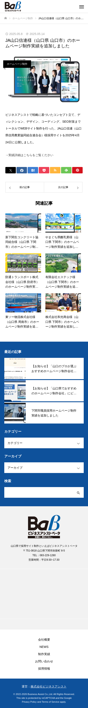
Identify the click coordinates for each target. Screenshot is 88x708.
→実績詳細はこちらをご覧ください (29, 155)
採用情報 (44, 668)
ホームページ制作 (17, 63)
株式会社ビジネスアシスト (49, 686)
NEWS (44, 647)
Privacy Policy (29, 702)
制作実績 (44, 654)
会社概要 (44, 639)
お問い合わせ (44, 661)
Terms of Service (50, 702)
